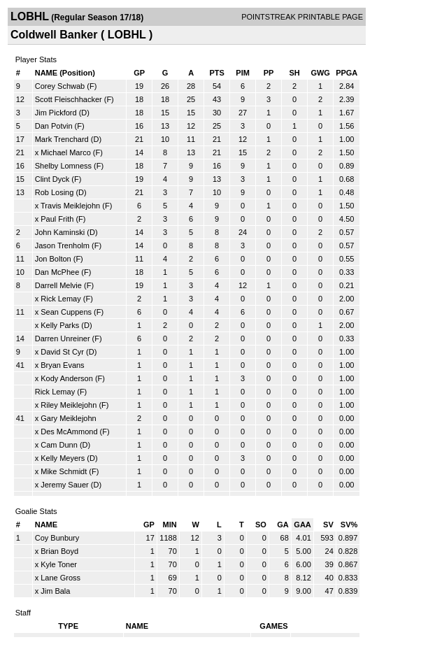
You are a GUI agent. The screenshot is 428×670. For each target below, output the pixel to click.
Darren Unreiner (62, 338)
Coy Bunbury (57, 538)
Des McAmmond (69, 431)
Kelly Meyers (63, 458)
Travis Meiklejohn (70, 205)
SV (328, 524)
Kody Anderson (67, 378)
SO (260, 524)
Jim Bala (55, 591)
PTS (216, 73)
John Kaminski (60, 232)
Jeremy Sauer (64, 484)
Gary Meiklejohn (68, 418)
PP (269, 73)
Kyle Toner (59, 564)
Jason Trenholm (62, 245)
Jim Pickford (56, 112)
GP (139, 73)
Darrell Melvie (58, 285)
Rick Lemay (60, 298)
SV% (349, 524)
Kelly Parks (60, 325)
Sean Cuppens (66, 312)
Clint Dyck (52, 179)
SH (294, 73)
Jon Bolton (53, 259)
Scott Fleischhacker (68, 99)
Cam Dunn (59, 445)
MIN (170, 524)
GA (283, 524)
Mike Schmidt (64, 471)
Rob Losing (54, 192)
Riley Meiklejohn (69, 405)
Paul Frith (57, 219)
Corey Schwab (60, 86)
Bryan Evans (62, 365)
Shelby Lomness (63, 166)
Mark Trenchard (62, 139)
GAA (302, 524)
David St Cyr (62, 352)
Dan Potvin (54, 126)
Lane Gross (60, 577)
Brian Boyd (59, 551)
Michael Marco (66, 152)
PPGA (346, 73)
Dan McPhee (57, 272)
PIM (243, 73)
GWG (320, 73)
